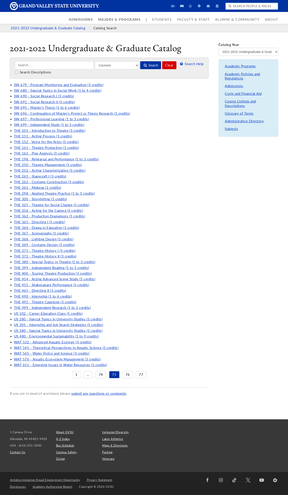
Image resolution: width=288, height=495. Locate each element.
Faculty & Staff (193, 19)
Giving (60, 459)
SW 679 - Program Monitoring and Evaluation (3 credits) (59, 85)
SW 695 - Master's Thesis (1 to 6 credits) (47, 107)
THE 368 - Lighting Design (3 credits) (44, 239)
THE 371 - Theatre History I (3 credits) (45, 251)
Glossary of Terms (239, 113)
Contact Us (17, 452)
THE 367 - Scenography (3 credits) (41, 233)
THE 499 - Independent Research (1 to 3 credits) (52, 308)
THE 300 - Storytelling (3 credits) (40, 199)
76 (128, 374)
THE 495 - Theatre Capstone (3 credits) (45, 302)
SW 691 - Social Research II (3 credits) (44, 102)
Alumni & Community (237, 19)
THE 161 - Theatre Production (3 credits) (46, 148)
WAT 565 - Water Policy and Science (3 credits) (52, 353)
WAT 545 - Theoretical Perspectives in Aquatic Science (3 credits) (66, 348)
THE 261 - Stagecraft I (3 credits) (40, 176)
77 (141, 374)
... (88, 374)
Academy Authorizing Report (52, 486)
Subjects (231, 129)
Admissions (81, 19)
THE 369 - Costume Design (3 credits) (44, 245)
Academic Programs (240, 66)
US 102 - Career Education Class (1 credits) (48, 313)
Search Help (191, 64)
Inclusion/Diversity (115, 432)
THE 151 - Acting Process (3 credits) (43, 136)
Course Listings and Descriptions (240, 103)
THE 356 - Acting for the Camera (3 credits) (48, 210)
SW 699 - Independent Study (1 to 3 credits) (49, 125)
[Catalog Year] (248, 52)
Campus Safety (66, 452)
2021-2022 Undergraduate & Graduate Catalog (48, 28)
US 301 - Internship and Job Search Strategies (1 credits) (58, 325)
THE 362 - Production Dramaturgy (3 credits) (49, 216)
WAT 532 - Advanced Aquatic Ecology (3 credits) (53, 342)
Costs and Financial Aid (243, 94)
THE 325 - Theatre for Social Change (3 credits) (52, 205)
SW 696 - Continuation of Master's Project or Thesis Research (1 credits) (72, 113)
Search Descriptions (33, 72)
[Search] (54, 65)
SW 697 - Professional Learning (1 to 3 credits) (51, 119)
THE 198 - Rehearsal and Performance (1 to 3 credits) (56, 159)
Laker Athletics (112, 439)
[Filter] (117, 65)
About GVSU (65, 432)
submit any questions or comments (98, 393)
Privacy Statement (99, 480)
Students (162, 19)
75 (114, 374)
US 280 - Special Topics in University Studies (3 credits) (58, 319)
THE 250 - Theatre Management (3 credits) (48, 165)
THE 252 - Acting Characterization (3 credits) (50, 170)
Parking (107, 452)
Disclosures (18, 486)
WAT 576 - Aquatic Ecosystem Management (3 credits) (57, 359)
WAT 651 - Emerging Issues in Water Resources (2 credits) (60, 365)
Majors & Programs (119, 19)
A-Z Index (63, 439)
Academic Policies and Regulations (242, 76)
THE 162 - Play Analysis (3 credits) (42, 153)
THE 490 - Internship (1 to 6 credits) (43, 296)
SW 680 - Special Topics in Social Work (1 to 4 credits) (57, 90)
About (271, 19)
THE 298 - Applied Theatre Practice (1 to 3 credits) (54, 193)
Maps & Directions (115, 445)
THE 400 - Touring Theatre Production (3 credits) (53, 273)
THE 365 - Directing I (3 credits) (39, 222)
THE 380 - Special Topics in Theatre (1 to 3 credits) (54, 262)
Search (150, 65)
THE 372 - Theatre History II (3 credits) (45, 256)
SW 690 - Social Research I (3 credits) (44, 96)
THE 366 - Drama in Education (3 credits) (46, 228)
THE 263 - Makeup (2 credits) (37, 187)
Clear (169, 65)
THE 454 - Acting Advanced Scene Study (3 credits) (54, 279)
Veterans (108, 459)
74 (101, 374)
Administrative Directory (244, 121)
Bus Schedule (65, 445)
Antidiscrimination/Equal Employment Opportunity (45, 480)
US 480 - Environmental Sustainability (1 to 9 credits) (56, 336)
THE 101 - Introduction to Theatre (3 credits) (50, 130)
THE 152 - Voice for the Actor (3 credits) (46, 142)
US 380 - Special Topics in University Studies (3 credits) (58, 331)
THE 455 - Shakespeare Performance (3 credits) (51, 285)
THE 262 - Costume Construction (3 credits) (49, 182)
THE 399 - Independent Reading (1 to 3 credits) (51, 268)
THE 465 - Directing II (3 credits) (40, 290)
